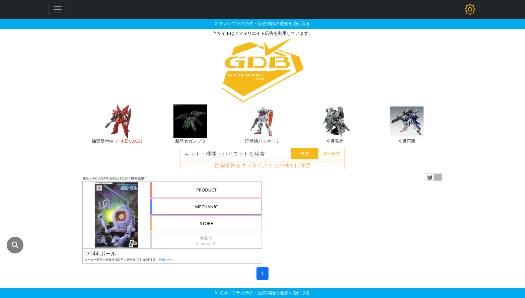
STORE (206, 223)
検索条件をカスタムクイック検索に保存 (262, 165)
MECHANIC (206, 207)
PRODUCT (206, 190)
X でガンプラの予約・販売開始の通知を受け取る (262, 23)
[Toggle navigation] (57, 9)
